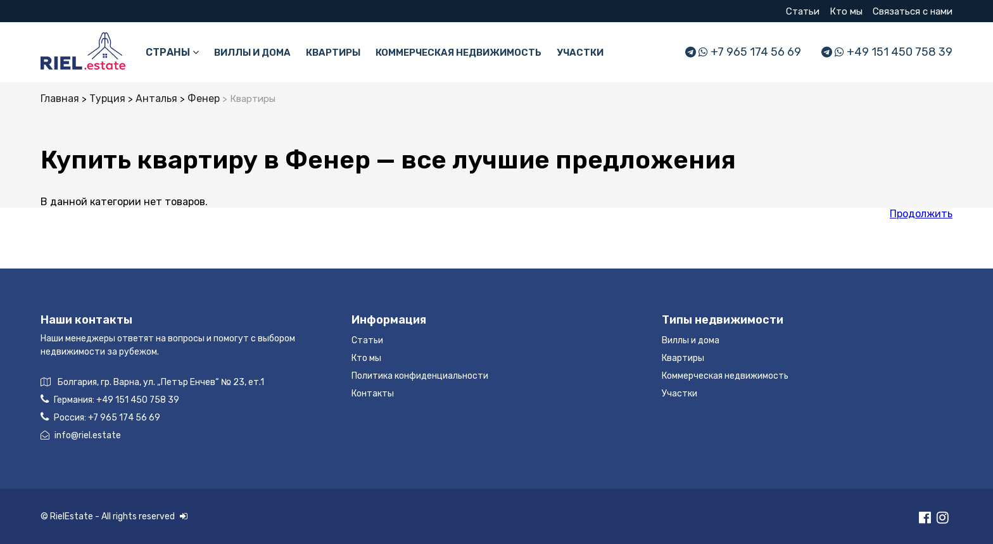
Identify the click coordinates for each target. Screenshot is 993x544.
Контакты (372, 393)
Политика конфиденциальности (419, 375)
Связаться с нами (912, 11)
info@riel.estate (81, 435)
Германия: (110, 399)
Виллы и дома (252, 52)
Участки (580, 52)
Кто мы (846, 11)
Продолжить (921, 214)
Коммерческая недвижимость (458, 52)
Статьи (802, 11)
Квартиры (333, 52)
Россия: (100, 417)
